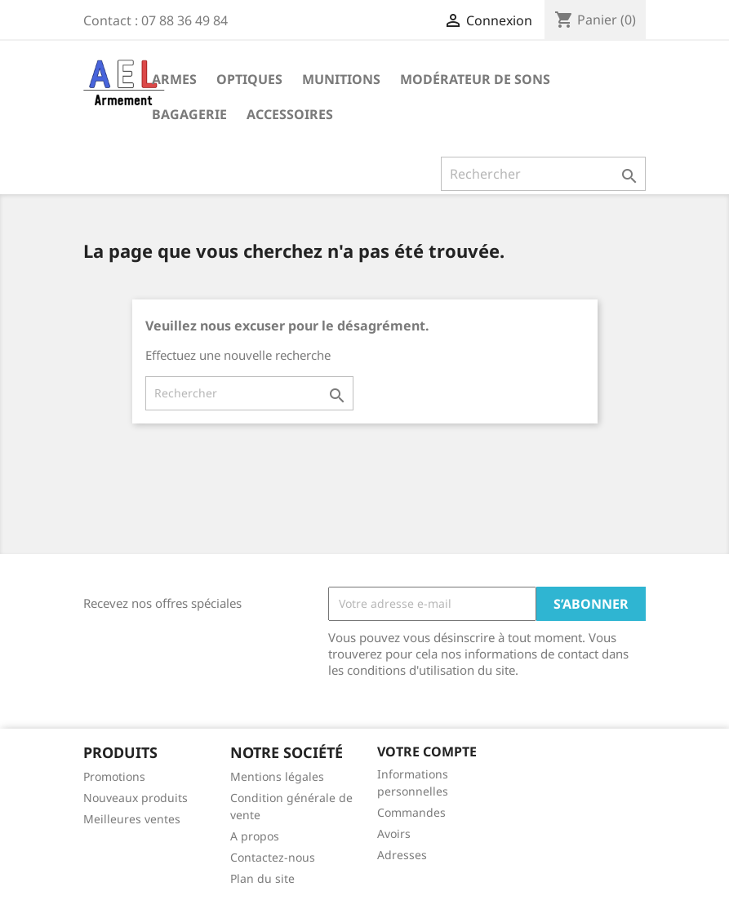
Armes (174, 79)
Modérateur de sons (475, 79)
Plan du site (262, 878)
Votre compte (427, 751)
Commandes (411, 812)
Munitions (341, 79)
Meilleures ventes (131, 819)
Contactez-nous (272, 857)
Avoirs (394, 833)
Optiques (249, 79)
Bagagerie (189, 114)
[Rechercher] (543, 174)
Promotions (114, 776)
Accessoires (290, 114)
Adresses (402, 854)
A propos (254, 836)
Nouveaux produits (135, 797)
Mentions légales (277, 776)
